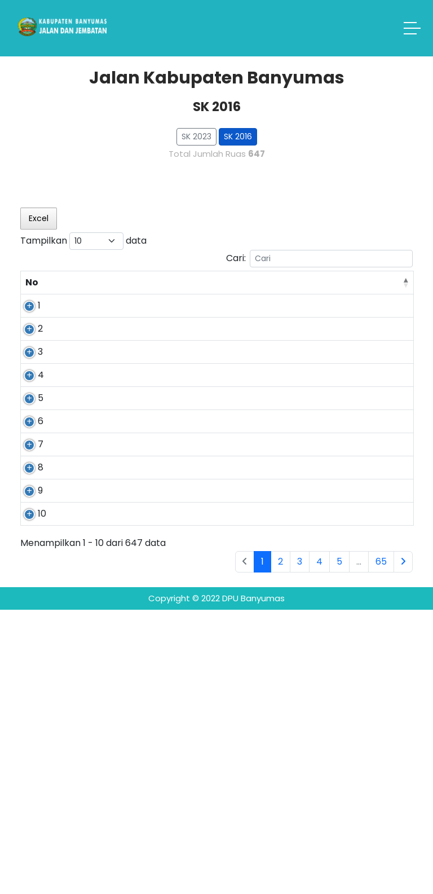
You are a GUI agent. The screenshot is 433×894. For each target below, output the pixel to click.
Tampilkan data (83, 241)
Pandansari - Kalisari (130, 466)
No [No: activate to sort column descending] (31, 295)
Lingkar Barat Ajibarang (131, 631)
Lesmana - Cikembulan (128, 389)
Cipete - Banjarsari (124, 704)
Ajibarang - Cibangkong (129, 580)
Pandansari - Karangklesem (134, 325)
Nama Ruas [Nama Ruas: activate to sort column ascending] (130, 295)
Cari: (319, 258)
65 (381, 845)
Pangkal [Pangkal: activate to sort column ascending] (200, 295)
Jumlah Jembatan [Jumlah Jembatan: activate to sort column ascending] (373, 289)
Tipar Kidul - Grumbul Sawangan (128, 524)
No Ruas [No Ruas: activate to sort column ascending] (70, 289)
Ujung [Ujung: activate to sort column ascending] (270, 295)
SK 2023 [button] (196, 136)
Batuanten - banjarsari (129, 741)
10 (29, 770)
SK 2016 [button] (238, 136)
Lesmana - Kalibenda (125, 667)
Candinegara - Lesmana (134, 777)
